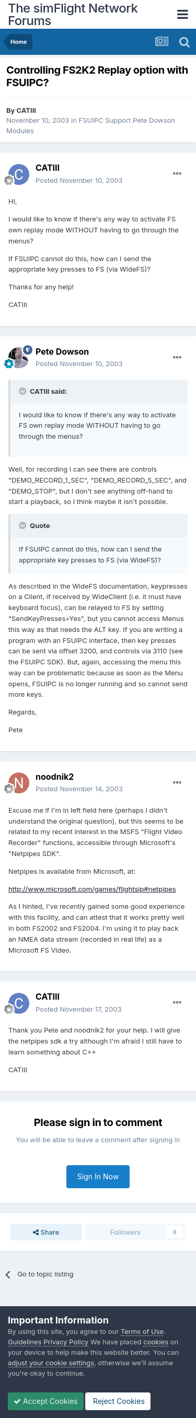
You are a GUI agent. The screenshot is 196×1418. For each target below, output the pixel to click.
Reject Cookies (118, 1401)
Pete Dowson (62, 351)
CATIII (26, 110)
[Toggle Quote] (23, 391)
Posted (79, 180)
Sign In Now (98, 1176)
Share (46, 1232)
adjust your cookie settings (51, 1362)
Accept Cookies (46, 1401)
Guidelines (25, 1342)
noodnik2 (55, 776)
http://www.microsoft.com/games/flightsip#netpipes (92, 889)
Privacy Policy (65, 1342)
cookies (155, 1342)
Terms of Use (142, 1331)
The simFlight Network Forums (72, 14)
